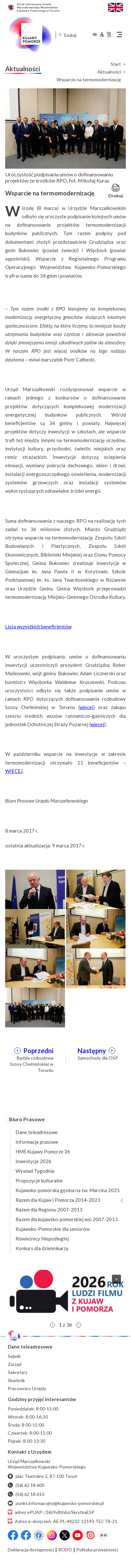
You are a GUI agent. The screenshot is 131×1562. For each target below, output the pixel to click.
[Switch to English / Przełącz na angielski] (115, 7)
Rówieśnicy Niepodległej (42, 1238)
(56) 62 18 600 (26, 1485)
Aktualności (109, 72)
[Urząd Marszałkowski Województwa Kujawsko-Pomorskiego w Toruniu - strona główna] (30, 34)
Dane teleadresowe (37, 1132)
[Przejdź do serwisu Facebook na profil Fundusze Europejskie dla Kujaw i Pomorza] (26, 1535)
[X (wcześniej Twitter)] (65, 1535)
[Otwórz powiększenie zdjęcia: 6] (96, 967)
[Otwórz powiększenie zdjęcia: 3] (35, 928)
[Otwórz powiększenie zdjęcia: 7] (35, 1007)
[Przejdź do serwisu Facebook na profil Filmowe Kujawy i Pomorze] (39, 1535)
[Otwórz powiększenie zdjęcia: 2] (96, 889)
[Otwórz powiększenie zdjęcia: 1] (35, 889)
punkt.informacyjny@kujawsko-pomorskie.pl (56, 1503)
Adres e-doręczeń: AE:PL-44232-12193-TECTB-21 (62, 1521)
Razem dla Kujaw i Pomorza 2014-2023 (58, 1200)
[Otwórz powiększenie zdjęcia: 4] (96, 928)
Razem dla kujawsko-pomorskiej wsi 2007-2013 (67, 1219)
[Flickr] (103, 1535)
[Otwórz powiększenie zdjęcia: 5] (35, 967)
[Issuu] (90, 1535)
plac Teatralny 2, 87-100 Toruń (42, 1476)
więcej (86, 707)
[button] (65, 1294)
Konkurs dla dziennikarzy (42, 1248)
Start (116, 64)
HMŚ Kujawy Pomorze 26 (43, 1151)
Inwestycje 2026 (33, 1161)
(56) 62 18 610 (26, 1494)
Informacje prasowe (37, 1142)
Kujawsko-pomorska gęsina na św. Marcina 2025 (68, 1190)
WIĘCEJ (14, 771)
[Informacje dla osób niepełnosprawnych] (105, 34)
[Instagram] (52, 1535)
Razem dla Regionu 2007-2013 (49, 1209)
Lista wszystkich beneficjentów (38, 626)
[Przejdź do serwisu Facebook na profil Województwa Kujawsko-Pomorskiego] (13, 1535)
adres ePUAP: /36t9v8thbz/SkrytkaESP (51, 1512)
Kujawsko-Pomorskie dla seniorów (53, 1229)
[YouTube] (77, 1535)
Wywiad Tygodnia (35, 1171)
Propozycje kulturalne (39, 1180)
